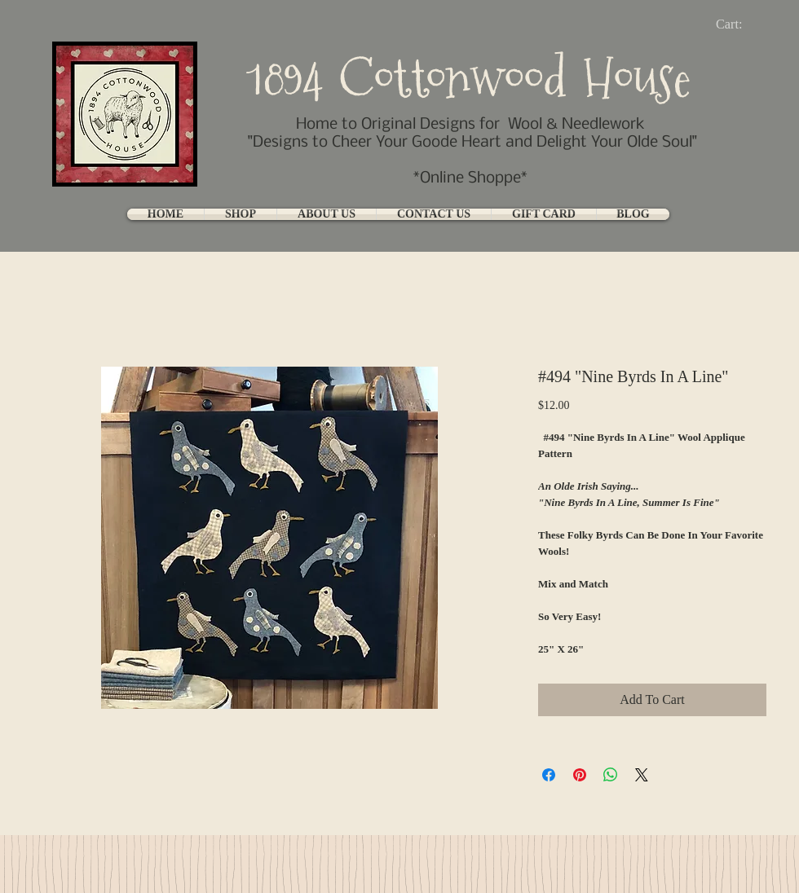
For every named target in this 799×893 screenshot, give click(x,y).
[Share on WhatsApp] (610, 775)
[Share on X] (641, 775)
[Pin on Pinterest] (579, 775)
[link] (742, 24)
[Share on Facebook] (548, 775)
